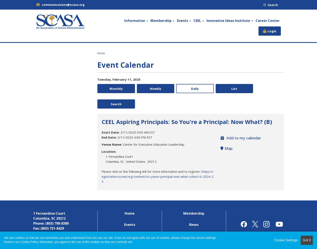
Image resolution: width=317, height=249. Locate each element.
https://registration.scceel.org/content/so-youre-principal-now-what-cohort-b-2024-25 (158, 161)
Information (136, 20)
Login (272, 31)
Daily (191, 88)
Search (271, 5)
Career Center (268, 20)
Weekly (153, 88)
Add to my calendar (240, 122)
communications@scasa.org (60, 5)
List (228, 88)
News (194, 209)
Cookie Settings (286, 240)
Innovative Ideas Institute (229, 20)
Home (101, 53)
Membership (162, 20)
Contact (194, 220)
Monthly (115, 88)
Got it (307, 240)
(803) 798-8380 (57, 208)
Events (184, 20)
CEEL (199, 20)
